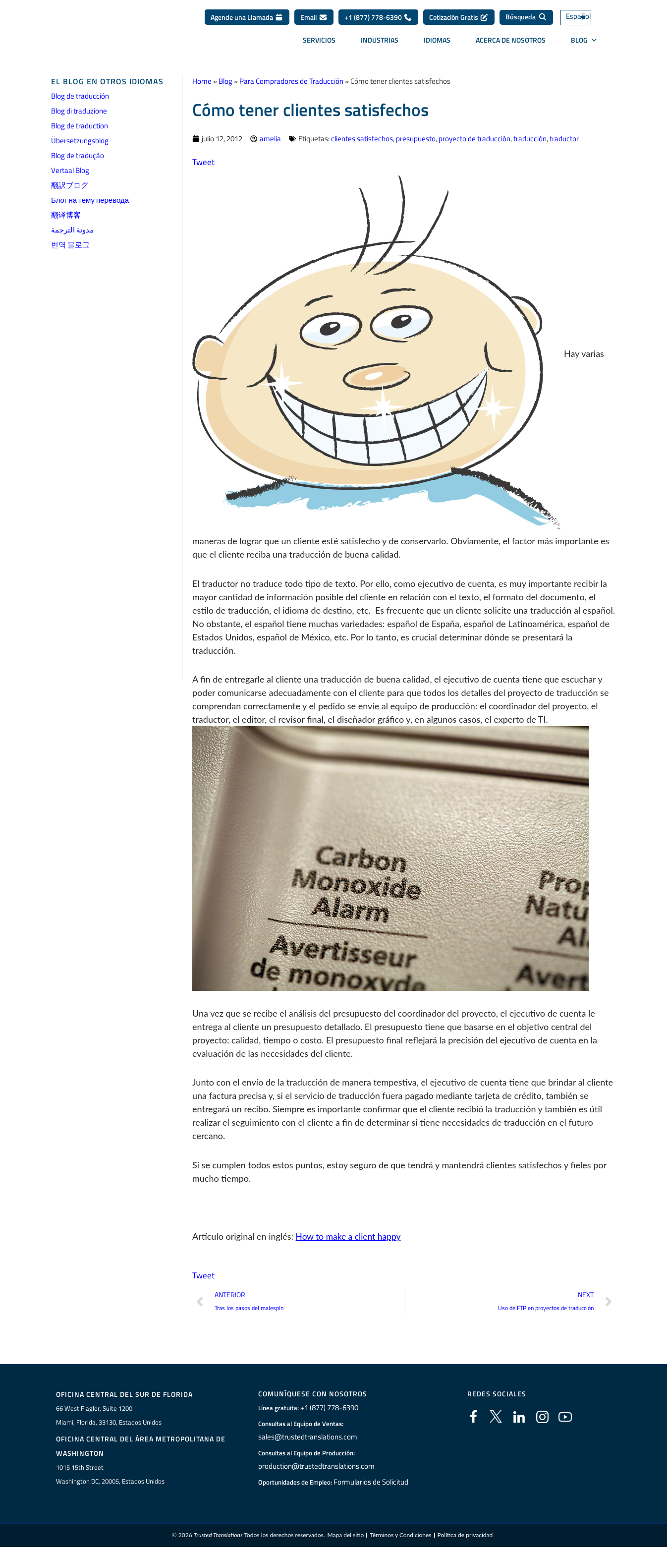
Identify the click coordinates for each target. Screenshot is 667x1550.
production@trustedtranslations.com (314, 1467)
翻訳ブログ (69, 185)
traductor (564, 138)
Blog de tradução (77, 155)
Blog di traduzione (79, 110)
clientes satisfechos (362, 138)
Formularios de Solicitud (371, 1483)
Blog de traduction (79, 125)
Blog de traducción (80, 96)
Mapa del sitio (345, 1537)
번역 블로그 (70, 244)
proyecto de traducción (474, 138)
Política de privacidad (465, 1537)
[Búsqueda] (526, 20)
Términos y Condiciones (400, 1537)
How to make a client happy (350, 1236)
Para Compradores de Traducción (291, 81)
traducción (530, 138)
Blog (225, 81)
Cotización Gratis (459, 20)
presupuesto (416, 138)
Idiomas (437, 43)
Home (202, 81)
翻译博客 (66, 215)
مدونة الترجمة (72, 229)
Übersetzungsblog (80, 140)
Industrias (379, 43)
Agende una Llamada (247, 20)
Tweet (203, 162)
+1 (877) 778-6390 (378, 20)
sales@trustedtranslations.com (306, 1437)
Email (314, 20)
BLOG (584, 44)
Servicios (319, 43)
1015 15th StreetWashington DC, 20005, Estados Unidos (110, 1475)
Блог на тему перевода (90, 200)
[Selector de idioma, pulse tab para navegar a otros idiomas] (587, 21)
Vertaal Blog (70, 170)
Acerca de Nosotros (511, 43)
